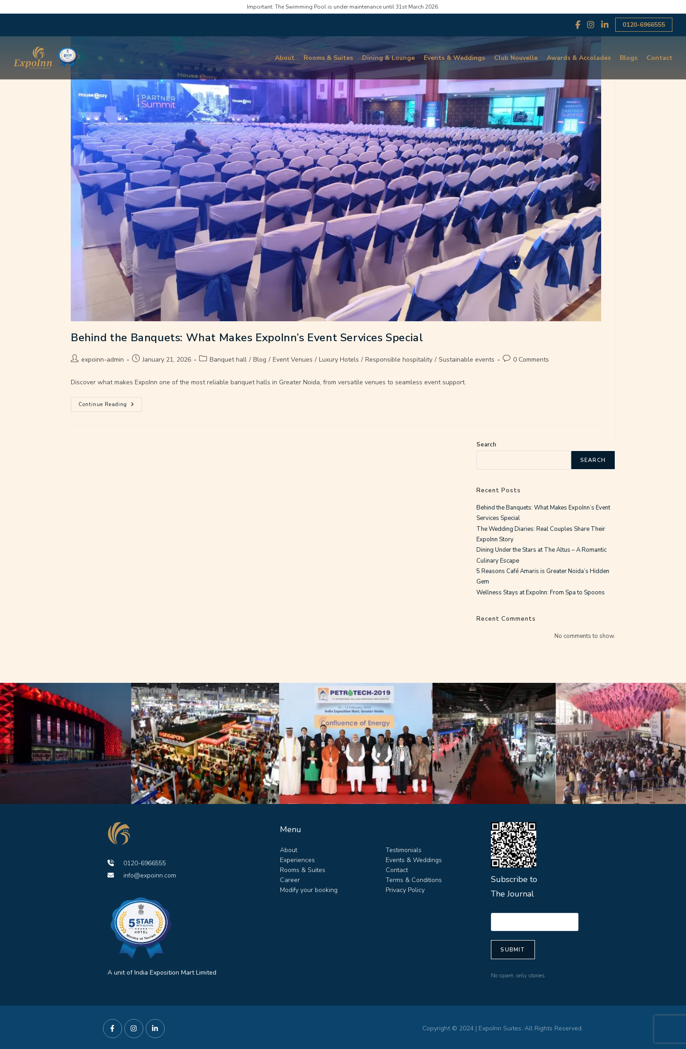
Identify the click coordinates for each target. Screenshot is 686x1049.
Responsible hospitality (398, 359)
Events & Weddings (454, 58)
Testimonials (403, 850)
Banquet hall (228, 359)
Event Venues (293, 359)
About (284, 58)
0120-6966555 (643, 24)
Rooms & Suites (328, 58)
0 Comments (531, 359)
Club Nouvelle (516, 58)
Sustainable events (467, 359)
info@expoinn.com (142, 875)
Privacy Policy (405, 890)
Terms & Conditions (414, 880)
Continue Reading (110, 402)
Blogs (628, 58)
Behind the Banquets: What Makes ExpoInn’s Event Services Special (247, 337)
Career (290, 880)
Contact (659, 58)
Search (486, 445)
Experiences (297, 860)
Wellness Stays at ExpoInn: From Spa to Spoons (540, 592)
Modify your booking (309, 890)
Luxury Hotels (339, 359)
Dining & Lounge (388, 58)
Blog (259, 359)
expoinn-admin (102, 359)
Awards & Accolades (579, 58)
